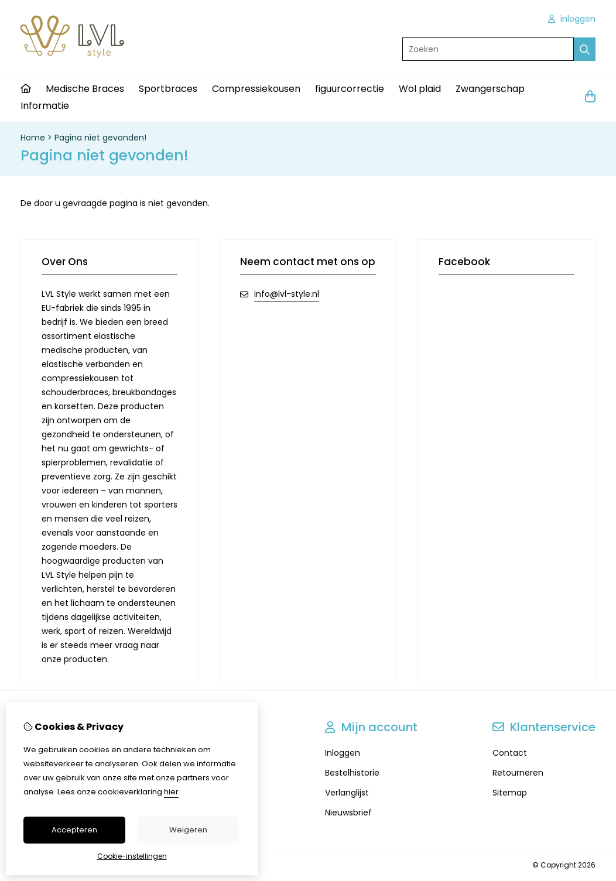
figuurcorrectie (349, 88)
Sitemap (509, 792)
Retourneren (517, 773)
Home (32, 137)
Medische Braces (85, 88)
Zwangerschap (490, 88)
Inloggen (342, 753)
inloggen (572, 19)
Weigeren (188, 829)
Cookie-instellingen (132, 856)
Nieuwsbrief (348, 812)
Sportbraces (168, 88)
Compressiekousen (256, 88)
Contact (509, 753)
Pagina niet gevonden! (100, 137)
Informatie (44, 105)
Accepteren (74, 829)
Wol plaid (420, 88)
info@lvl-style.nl (286, 294)
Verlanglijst (347, 792)
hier (171, 791)
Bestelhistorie (352, 773)
